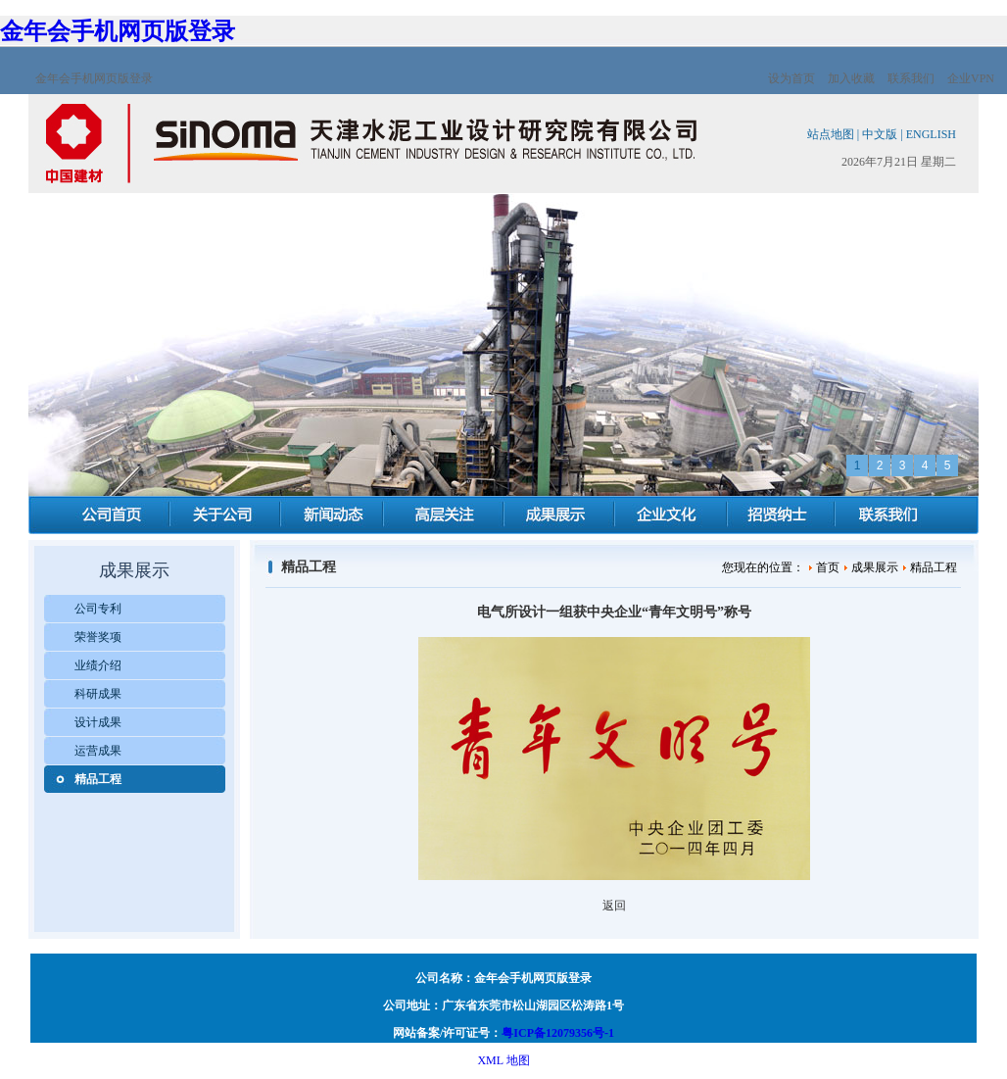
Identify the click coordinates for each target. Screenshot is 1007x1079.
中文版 (879, 134)
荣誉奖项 (97, 637)
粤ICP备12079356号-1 (558, 1033)
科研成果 (97, 694)
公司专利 (97, 608)
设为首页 (791, 78)
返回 (614, 905)
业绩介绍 (97, 665)
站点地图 (830, 134)
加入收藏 (851, 78)
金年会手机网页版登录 (117, 31)
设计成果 (97, 722)
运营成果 (97, 751)
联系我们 (911, 78)
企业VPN (970, 78)
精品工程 (97, 779)
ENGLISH (931, 134)
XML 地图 (503, 1060)
